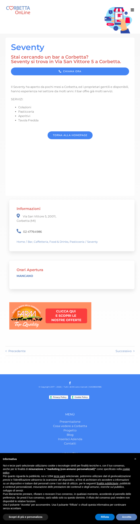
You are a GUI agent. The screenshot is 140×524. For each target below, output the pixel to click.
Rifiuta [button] (105, 516)
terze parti (59, 476)
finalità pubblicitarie (107, 483)
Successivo (124, 351)
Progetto (70, 430)
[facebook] (70, 383)
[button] (135, 459)
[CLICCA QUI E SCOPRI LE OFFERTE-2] (50, 303)
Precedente (17, 351)
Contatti (70, 443)
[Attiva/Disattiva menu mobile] (133, 10)
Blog (70, 434)
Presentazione (70, 421)
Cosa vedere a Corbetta (70, 426)
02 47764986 (32, 231)
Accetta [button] (126, 516)
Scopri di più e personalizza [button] (25, 516)
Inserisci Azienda (70, 439)
